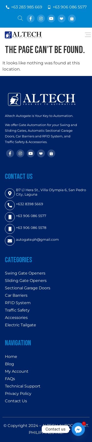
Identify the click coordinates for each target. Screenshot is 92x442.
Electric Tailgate (20, 325)
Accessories (16, 317)
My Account (16, 371)
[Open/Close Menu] (87, 35)
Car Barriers (16, 295)
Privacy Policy (18, 393)
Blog (9, 364)
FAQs (10, 378)
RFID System (18, 302)
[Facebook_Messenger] (78, 429)
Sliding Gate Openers (26, 280)
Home (11, 356)
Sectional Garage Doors (27, 288)
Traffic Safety (17, 310)
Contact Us (16, 401)
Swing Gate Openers (25, 273)
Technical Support (22, 386)
